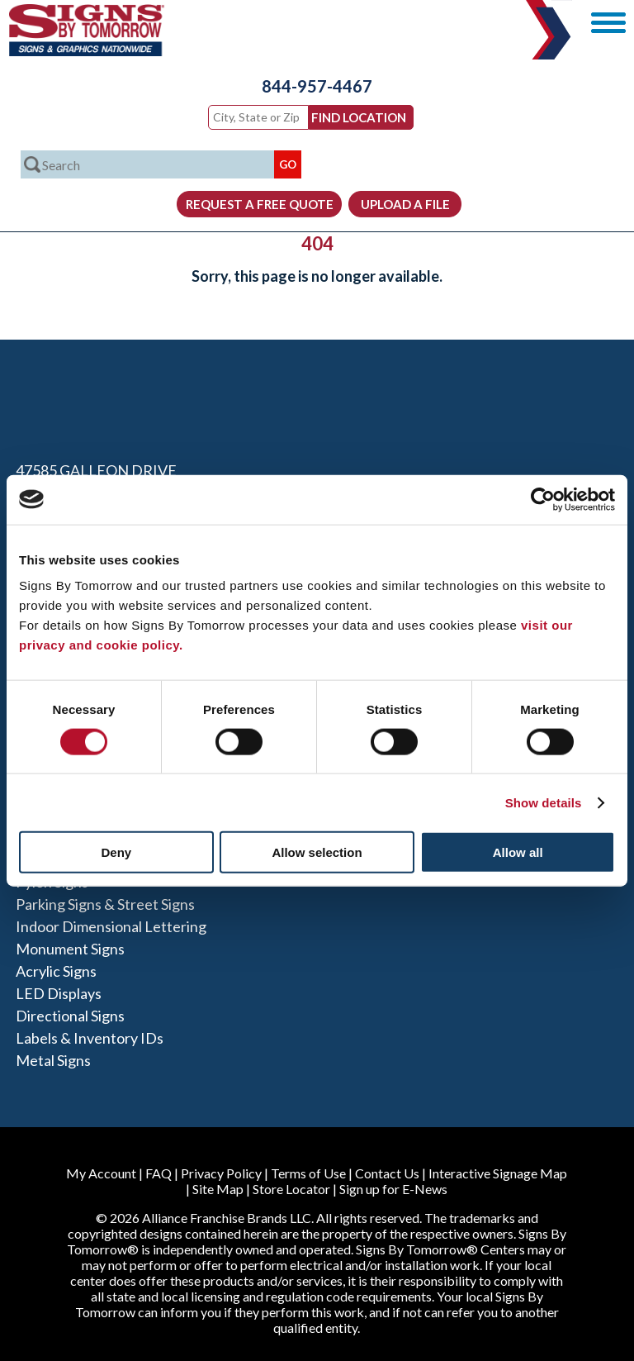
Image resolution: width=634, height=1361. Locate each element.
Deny (116, 852)
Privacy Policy (221, 1173)
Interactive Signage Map (497, 1173)
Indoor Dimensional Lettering (111, 926)
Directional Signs (70, 1015)
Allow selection (317, 852)
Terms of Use (308, 1173)
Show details (543, 802)
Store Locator (291, 1189)
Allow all (518, 852)
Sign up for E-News (393, 1189)
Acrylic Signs (56, 971)
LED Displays (59, 993)
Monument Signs (70, 949)
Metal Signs (53, 1060)
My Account (101, 1173)
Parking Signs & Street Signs (105, 904)
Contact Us (387, 1173)
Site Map (218, 1189)
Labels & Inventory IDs (89, 1038)
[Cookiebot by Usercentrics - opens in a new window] (543, 499)
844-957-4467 (317, 86)
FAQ (158, 1173)
